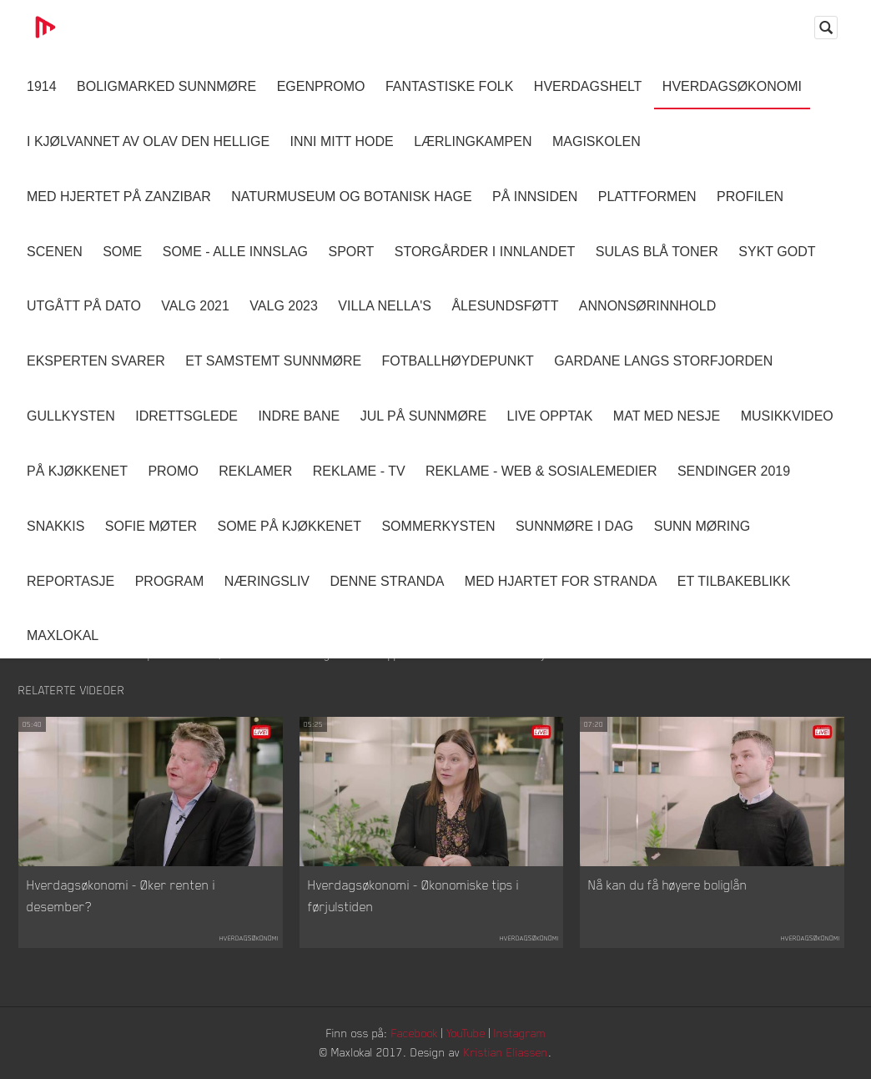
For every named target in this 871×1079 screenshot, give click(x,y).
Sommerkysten (438, 526)
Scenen (55, 252)
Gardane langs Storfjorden (663, 361)
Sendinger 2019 (733, 471)
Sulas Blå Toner (657, 252)
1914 (42, 86)
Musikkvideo (787, 416)
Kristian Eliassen (506, 1052)
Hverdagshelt (588, 86)
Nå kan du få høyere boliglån (668, 884)
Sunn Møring (702, 526)
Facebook (414, 1033)
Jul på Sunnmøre (423, 416)
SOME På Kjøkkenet (289, 526)
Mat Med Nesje (666, 416)
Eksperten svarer (96, 361)
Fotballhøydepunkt (458, 361)
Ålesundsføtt (504, 306)
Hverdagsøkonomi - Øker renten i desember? (121, 895)
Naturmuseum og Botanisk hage (351, 196)
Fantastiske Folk (449, 86)
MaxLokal (62, 635)
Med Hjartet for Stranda (561, 581)
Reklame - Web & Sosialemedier (541, 471)
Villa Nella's (384, 306)
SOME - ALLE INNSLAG (235, 252)
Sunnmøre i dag (574, 526)
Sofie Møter (151, 526)
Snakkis (55, 526)
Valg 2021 (195, 306)
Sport (351, 252)
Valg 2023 (283, 306)
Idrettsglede (186, 416)
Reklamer (255, 471)
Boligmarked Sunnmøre (166, 86)
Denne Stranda (387, 581)
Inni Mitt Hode (342, 141)
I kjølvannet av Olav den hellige (148, 141)
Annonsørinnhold (647, 306)
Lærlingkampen (472, 141)
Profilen (750, 196)
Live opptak (550, 416)
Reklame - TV (359, 471)
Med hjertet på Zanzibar (119, 196)
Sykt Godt (776, 252)
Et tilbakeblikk (733, 581)
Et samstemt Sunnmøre (273, 361)
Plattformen (647, 196)
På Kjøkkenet (77, 471)
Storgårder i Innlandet (485, 252)
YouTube (466, 1033)
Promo (173, 471)
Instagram (520, 1033)
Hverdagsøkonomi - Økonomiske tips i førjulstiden (413, 895)
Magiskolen (596, 141)
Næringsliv (267, 581)
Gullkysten (71, 416)
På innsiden (534, 196)
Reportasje (70, 581)
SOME (122, 252)
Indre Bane (299, 416)
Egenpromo (321, 86)
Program (169, 581)
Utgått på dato (84, 306)
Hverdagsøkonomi (732, 86)
